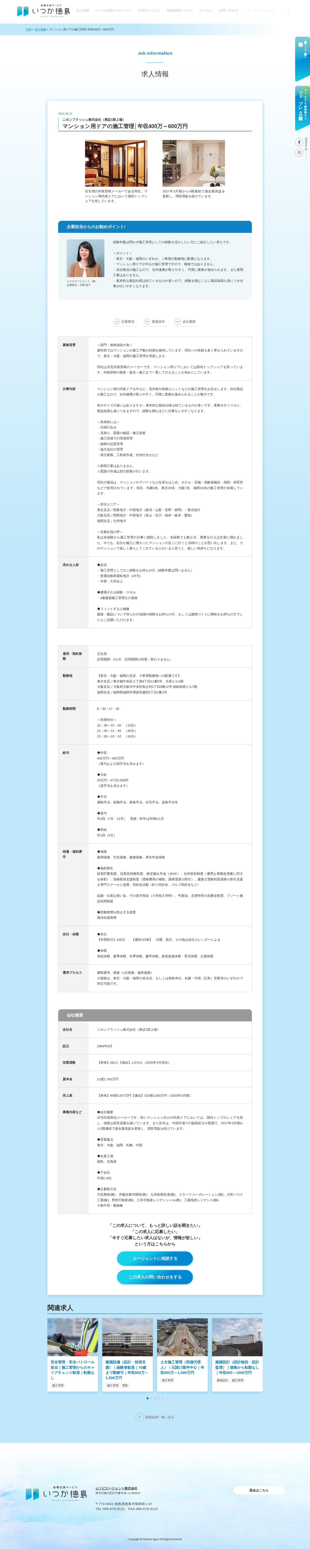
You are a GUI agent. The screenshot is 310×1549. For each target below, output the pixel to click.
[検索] (288, 10)
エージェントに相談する (155, 1258)
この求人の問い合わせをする (155, 1277)
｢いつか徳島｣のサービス (113, 10)
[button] (147, 1398)
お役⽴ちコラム (149, 10)
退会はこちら (259, 1490)
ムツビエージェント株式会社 (116, 1488)
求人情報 (82, 10)
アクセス (205, 10)
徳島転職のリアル (180, 10)
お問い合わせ (228, 10)
